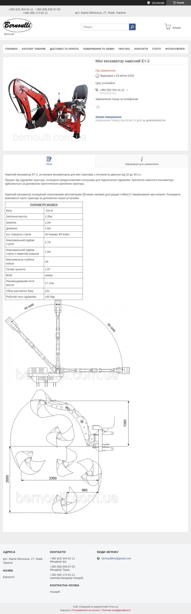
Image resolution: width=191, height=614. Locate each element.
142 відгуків (158, 2)
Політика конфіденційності (116, 610)
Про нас (124, 48)
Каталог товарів (33, 48)
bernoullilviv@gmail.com (116, 558)
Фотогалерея (175, 48)
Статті (156, 48)
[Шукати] (132, 27)
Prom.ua (113, 606)
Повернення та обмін (98, 48)
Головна (11, 48)
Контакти (141, 48)
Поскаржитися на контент (86, 610)
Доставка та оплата (64, 48)
